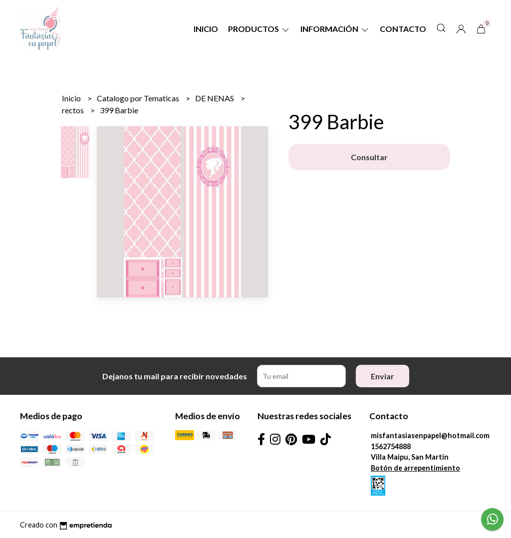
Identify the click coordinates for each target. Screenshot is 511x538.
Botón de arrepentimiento (415, 468)
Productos (259, 28)
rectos (73, 110)
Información (335, 28)
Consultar (369, 157)
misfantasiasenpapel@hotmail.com (430, 435)
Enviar (382, 376)
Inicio (206, 28)
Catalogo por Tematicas (139, 98)
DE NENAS (215, 98)
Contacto (403, 28)
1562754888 (391, 446)
